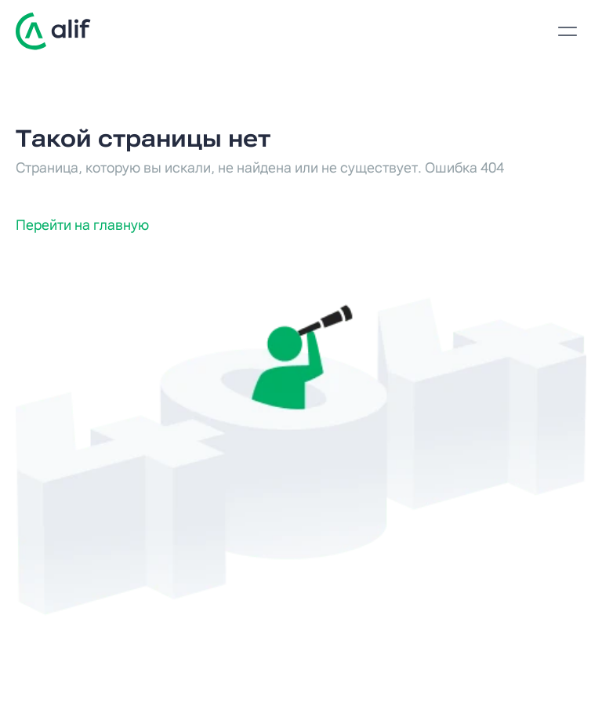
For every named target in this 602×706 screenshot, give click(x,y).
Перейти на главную (82, 225)
